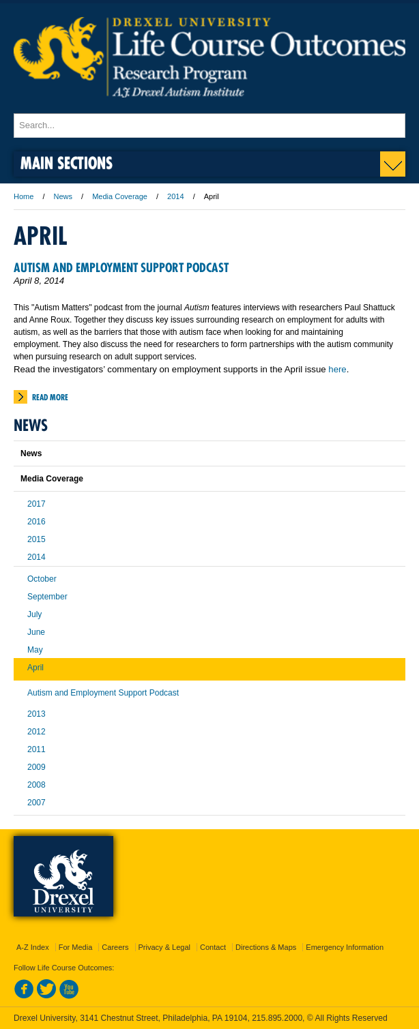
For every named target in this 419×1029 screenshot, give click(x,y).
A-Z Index (32, 947)
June (36, 632)
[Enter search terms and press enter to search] (209, 125)
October (42, 579)
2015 (36, 539)
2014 (175, 196)
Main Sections (66, 163)
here (337, 369)
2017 (36, 504)
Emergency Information (345, 947)
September (47, 596)
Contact (213, 947)
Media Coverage (119, 196)
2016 (36, 521)
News (63, 196)
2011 (36, 749)
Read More (50, 397)
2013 (36, 714)
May (35, 650)
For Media (76, 947)
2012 (36, 731)
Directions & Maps (265, 947)
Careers (115, 947)
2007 (36, 802)
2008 (36, 785)
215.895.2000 (277, 1018)
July (34, 614)
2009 (36, 767)
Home (23, 196)
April (35, 667)
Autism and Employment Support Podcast (121, 267)
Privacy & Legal (164, 947)
